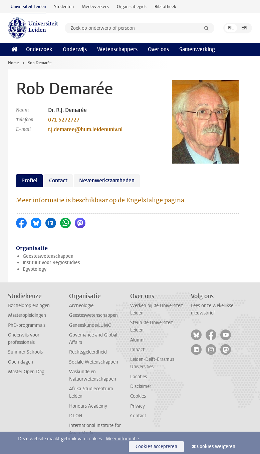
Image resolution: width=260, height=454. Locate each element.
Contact (138, 416)
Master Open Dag (26, 372)
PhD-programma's (26, 325)
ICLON (75, 416)
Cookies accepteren (156, 446)
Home (13, 62)
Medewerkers (95, 6)
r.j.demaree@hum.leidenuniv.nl (85, 129)
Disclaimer (140, 386)
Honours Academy (88, 406)
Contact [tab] (58, 180)
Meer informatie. (123, 439)
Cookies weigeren (216, 446)
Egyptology (34, 269)
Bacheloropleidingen (29, 305)
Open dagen (20, 362)
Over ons (158, 49)
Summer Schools (25, 352)
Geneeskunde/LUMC (90, 325)
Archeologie (81, 305)
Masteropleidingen (27, 315)
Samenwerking (197, 49)
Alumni (137, 340)
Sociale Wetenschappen (93, 362)
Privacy (137, 406)
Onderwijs (75, 49)
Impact (137, 350)
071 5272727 (63, 119)
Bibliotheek (165, 6)
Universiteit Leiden (28, 6)
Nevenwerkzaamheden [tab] (107, 180)
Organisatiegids (132, 6)
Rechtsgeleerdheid (88, 352)
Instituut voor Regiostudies (51, 262)
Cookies (138, 396)
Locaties (138, 377)
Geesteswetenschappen (48, 256)
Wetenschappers (117, 49)
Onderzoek (39, 49)
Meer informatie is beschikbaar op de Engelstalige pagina (100, 200)
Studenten (64, 6)
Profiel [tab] (29, 180)
